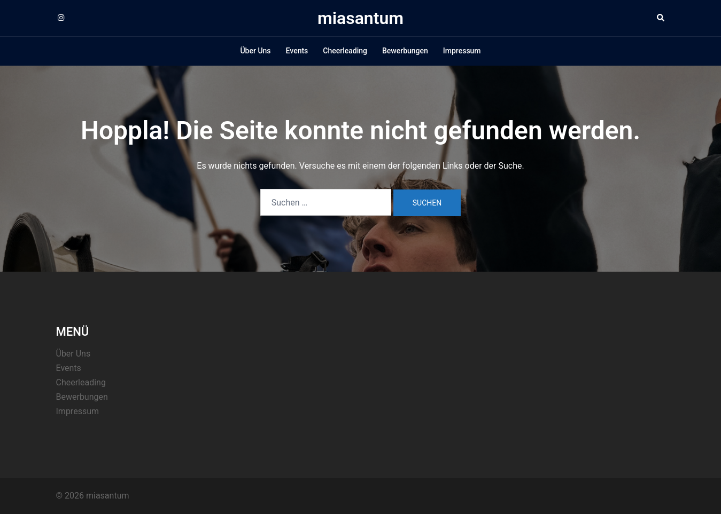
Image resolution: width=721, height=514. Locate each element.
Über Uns (255, 50)
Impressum (462, 50)
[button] (661, 18)
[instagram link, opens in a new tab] (60, 17)
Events (297, 50)
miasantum (360, 18)
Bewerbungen (405, 50)
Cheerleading (345, 50)
